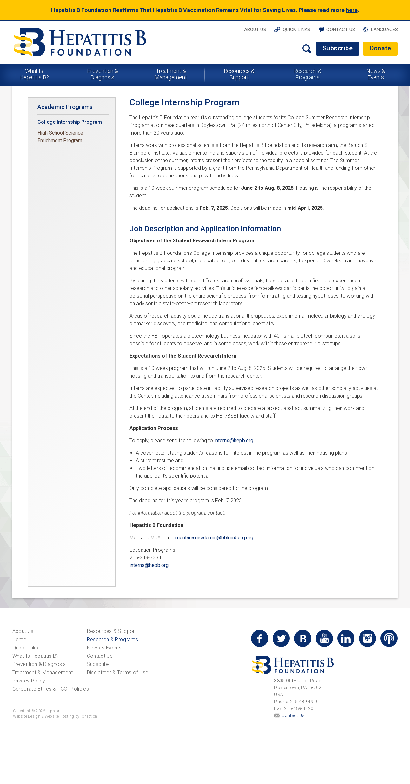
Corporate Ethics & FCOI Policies (50, 689)
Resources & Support (239, 74)
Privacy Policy (28, 681)
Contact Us (340, 29)
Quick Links (297, 29)
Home (19, 639)
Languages (384, 29)
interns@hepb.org (233, 441)
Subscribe (338, 48)
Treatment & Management (171, 74)
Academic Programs (65, 106)
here (352, 10)
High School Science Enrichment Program (60, 136)
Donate (380, 48)
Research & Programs (307, 74)
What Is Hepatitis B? (34, 74)
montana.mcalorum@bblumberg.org (214, 538)
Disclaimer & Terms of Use (118, 672)
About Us (255, 29)
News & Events (375, 74)
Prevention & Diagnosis (102, 74)
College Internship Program (69, 122)
